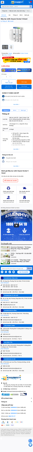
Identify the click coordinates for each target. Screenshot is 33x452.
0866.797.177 (11, 416)
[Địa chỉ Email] (16, 268)
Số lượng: (4, 74)
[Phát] (16, 225)
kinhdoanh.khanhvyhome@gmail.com (16, 391)
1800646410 (14, 389)
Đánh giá (27, 15)
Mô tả (21, 15)
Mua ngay (24, 82)
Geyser (10, 53)
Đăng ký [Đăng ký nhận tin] (29, 268)
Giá (9, 15)
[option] (16, 34)
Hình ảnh (3, 15)
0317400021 (23, 430)
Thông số (15, 15)
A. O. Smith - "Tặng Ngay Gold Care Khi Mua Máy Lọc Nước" (20, 260)
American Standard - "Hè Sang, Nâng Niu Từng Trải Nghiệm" (21, 247)
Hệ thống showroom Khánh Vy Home (10, 207)
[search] (30, 6)
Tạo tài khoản (23, 272)
